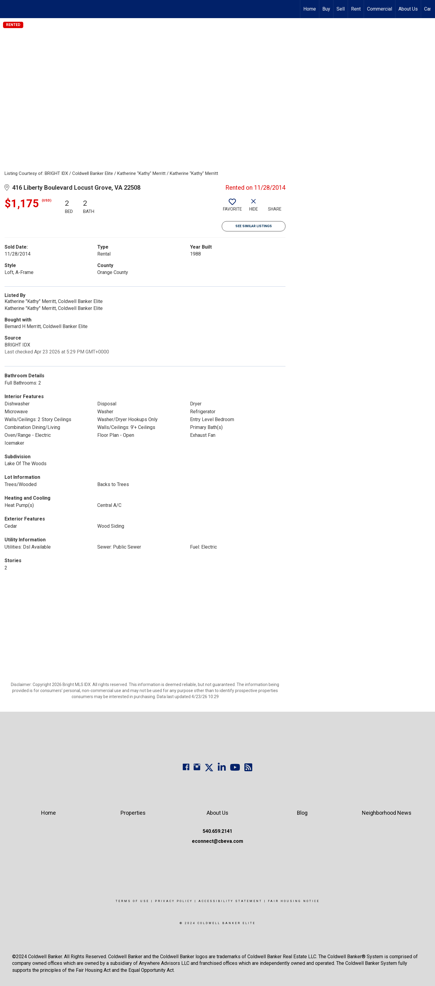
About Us (408, 9)
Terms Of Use (132, 901)
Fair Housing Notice (294, 901)
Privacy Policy (174, 901)
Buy (326, 9)
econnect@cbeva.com (217, 841)
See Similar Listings (253, 226)
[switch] (232, 207)
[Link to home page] (8, 9)
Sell (341, 9)
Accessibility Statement (230, 901)
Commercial (379, 9)
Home (309, 9)
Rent (356, 9)
